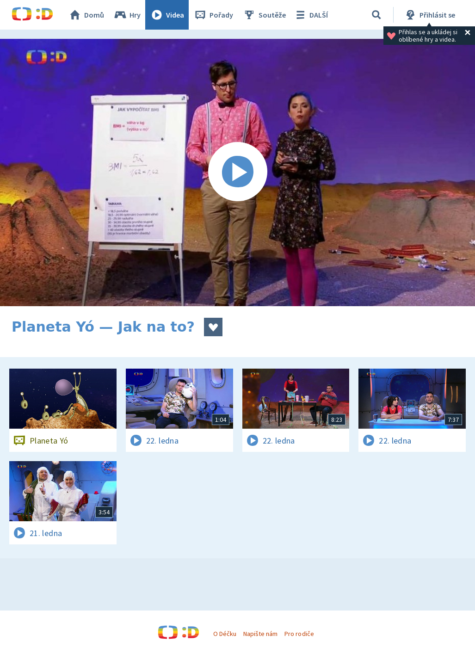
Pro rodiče (299, 633)
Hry (127, 15)
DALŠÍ (310, 15)
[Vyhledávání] (376, 15)
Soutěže (264, 15)
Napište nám (260, 633)
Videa (167, 15)
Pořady (213, 15)
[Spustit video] (237, 172)
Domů (86, 15)
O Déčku (224, 633)
